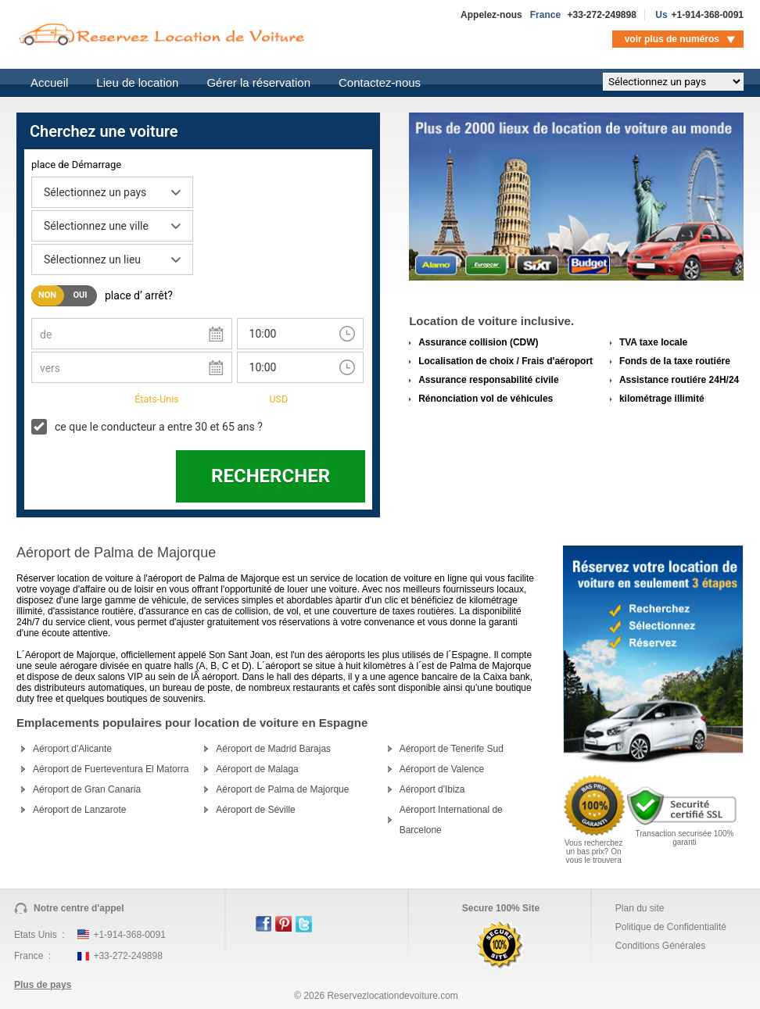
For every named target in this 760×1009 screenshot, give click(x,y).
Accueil (49, 82)
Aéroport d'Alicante (72, 748)
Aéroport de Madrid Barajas (273, 748)
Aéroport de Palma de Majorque (282, 789)
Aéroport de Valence (442, 769)
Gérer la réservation (258, 82)
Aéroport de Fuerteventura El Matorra (110, 769)
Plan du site (640, 908)
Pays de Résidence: (78, 398)
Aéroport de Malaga (257, 769)
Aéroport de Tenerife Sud (452, 748)
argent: (243, 398)
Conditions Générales (660, 945)
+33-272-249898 (601, 14)
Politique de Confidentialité (670, 926)
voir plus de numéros (672, 39)
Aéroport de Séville (255, 809)
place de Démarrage (76, 164)
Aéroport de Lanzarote (79, 809)
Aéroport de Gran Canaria (87, 789)
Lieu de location (137, 82)
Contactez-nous (380, 82)
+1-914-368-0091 (708, 14)
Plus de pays (42, 984)
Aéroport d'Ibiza (432, 789)
